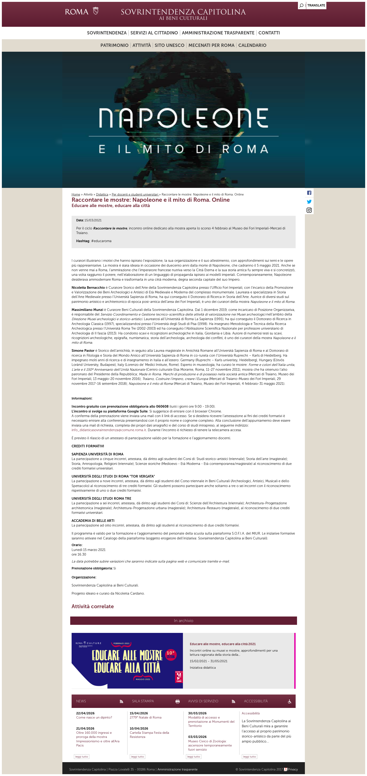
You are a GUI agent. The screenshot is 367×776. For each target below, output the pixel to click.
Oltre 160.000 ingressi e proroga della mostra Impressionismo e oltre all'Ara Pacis (97, 739)
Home (76, 194)
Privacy (293, 769)
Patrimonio (114, 45)
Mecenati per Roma (211, 45)
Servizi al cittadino (154, 33)
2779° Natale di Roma (145, 717)
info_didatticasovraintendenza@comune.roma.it (109, 430)
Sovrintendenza (107, 33)
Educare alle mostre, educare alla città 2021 (223, 644)
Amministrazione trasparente (218, 33)
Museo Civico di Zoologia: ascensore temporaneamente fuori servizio (210, 745)
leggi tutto (81, 756)
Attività (142, 45)
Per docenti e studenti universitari (135, 194)
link (292, 684)
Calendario (252, 45)
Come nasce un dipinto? (94, 717)
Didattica (102, 194)
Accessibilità (251, 713)
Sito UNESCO (170, 45)
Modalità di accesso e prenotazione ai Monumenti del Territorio (211, 722)
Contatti (269, 33)
